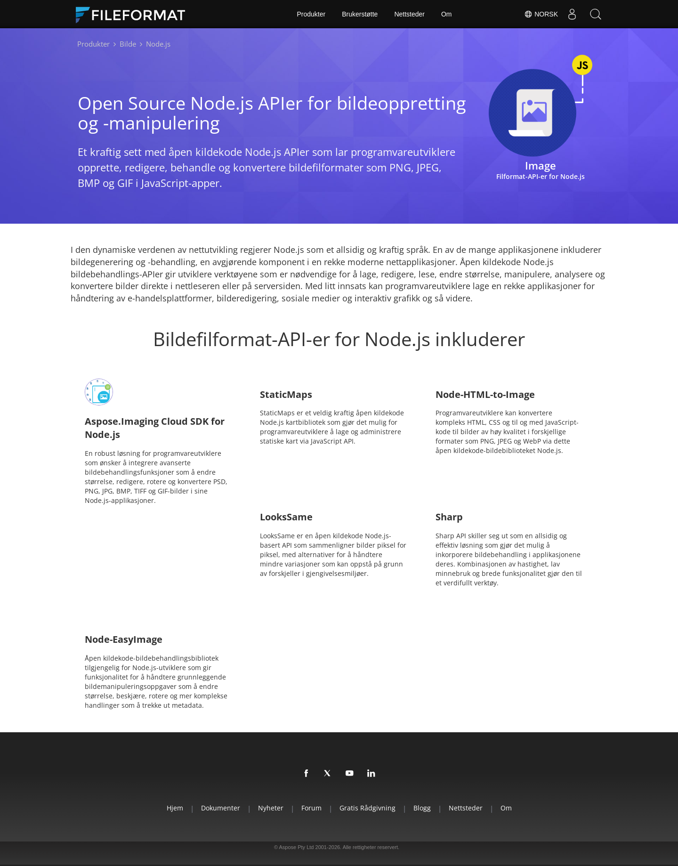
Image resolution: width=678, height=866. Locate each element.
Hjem (175, 807)
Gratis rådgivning (367, 807)
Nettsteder (409, 14)
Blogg (422, 807)
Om (446, 14)
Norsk (541, 14)
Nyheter (270, 807)
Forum (311, 807)
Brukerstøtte (360, 14)
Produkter (311, 14)
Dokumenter (220, 807)
